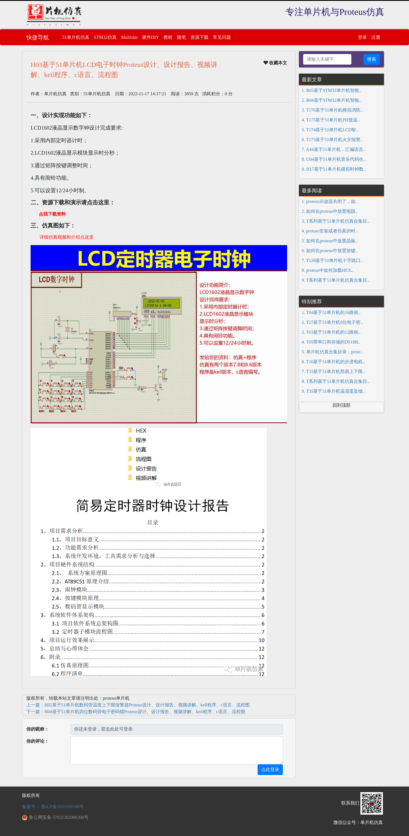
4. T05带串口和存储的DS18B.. (331, 342)
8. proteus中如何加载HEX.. (327, 270)
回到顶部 (342, 405)
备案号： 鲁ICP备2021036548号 (53, 806)
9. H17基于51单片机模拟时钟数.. (334, 169)
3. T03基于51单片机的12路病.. (331, 332)
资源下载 (199, 37)
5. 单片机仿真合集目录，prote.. (332, 351)
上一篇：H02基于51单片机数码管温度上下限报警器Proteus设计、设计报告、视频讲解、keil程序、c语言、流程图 (138, 704)
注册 (375, 37)
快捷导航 (37, 37)
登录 (362, 37)
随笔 (181, 37)
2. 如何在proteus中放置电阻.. (330, 211)
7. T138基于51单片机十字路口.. (332, 260)
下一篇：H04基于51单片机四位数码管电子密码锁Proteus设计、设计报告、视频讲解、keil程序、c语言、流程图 (135, 711)
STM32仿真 (105, 37)
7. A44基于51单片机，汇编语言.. (333, 149)
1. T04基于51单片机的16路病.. (331, 312)
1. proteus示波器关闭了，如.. (330, 201)
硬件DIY (150, 37)
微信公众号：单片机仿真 (358, 822)
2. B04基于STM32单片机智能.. (331, 100)
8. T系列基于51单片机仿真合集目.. (335, 381)
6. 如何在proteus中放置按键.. (330, 250)
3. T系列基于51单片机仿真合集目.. (335, 221)
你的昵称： (37, 729)
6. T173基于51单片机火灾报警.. (332, 139)
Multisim (129, 37)
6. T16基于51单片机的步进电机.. (333, 361)
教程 (167, 37)
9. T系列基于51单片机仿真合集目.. (335, 280)
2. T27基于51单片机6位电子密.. (332, 322)
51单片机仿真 (75, 37)
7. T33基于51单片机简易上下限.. (333, 371)
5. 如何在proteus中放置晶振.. (330, 240)
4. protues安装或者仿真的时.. (330, 231)
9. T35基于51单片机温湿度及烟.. (333, 391)
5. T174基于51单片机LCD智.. (330, 129)
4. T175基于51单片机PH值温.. (331, 120)
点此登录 (270, 769)
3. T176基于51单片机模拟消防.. (332, 110)
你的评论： (37, 741)
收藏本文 (275, 62)
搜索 (371, 59)
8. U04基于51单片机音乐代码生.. (334, 159)
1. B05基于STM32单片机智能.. (331, 90)
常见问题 (222, 37)
